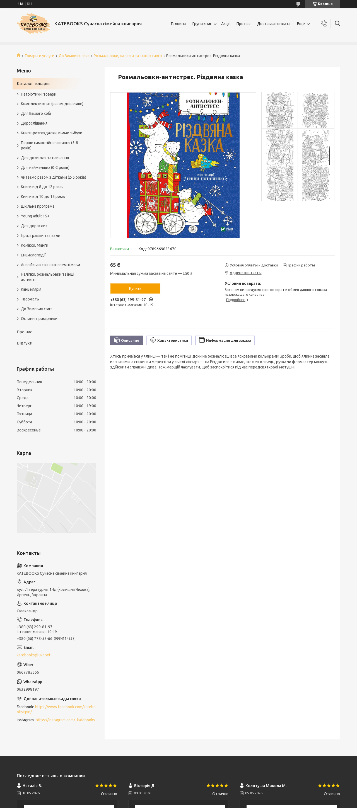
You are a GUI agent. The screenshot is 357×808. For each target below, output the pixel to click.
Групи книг (202, 23)
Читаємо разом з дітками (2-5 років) (53, 177)
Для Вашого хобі (36, 113)
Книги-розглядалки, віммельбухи (51, 133)
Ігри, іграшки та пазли (40, 235)
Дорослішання (34, 123)
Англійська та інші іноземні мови (50, 265)
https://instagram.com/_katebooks (65, 720)
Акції (225, 23)
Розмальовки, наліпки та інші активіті (128, 56)
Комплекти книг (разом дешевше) (52, 103)
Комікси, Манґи (34, 245)
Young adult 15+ (35, 216)
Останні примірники (39, 318)
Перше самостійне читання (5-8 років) (49, 145)
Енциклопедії (33, 255)
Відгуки (24, 343)
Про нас (243, 23)
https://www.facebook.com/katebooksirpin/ (56, 709)
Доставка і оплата (273, 23)
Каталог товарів (33, 83)
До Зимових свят (74, 56)
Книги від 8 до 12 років (42, 187)
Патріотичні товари (38, 94)
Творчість (30, 299)
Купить (135, 288)
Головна (178, 23)
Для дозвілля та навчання (45, 158)
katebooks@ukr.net (33, 655)
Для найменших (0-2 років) (45, 167)
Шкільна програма (37, 206)
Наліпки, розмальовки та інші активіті (47, 277)
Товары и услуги (39, 56)
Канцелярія (31, 289)
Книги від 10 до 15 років (43, 196)
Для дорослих (34, 226)
